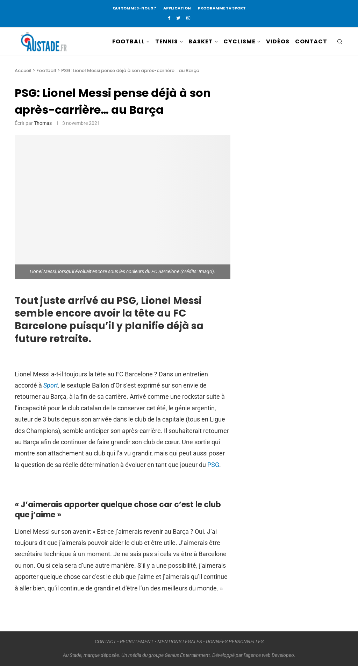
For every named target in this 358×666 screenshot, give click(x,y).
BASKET (200, 41)
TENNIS (166, 41)
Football (46, 70)
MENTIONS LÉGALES (179, 641)
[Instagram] (188, 18)
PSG (213, 464)
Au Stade (72, 655)
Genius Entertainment (187, 655)
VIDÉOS (277, 41)
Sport (50, 385)
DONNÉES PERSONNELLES (235, 641)
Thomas (43, 123)
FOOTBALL (128, 41)
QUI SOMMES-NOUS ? (134, 8)
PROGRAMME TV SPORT (222, 8)
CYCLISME (239, 41)
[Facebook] (169, 18)
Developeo (283, 655)
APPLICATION (177, 8)
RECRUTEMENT (136, 641)
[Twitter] (178, 18)
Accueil (23, 70)
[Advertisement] (300, 190)
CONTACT (311, 41)
